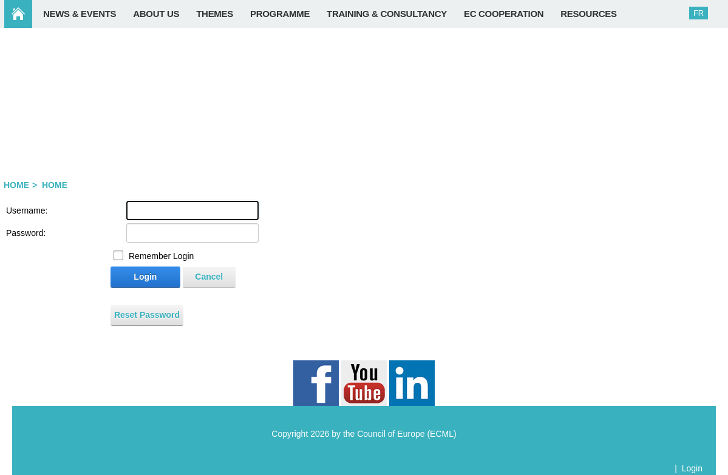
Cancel (209, 276)
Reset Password (147, 315)
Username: (26, 210)
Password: (26, 233)
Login (145, 276)
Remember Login (161, 256)
